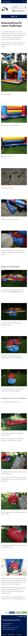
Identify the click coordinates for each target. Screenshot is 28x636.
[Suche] (25, 7)
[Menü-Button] (14, 16)
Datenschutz (11, 634)
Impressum (19, 634)
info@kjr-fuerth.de (10, 629)
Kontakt (5, 634)
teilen (13, 612)
